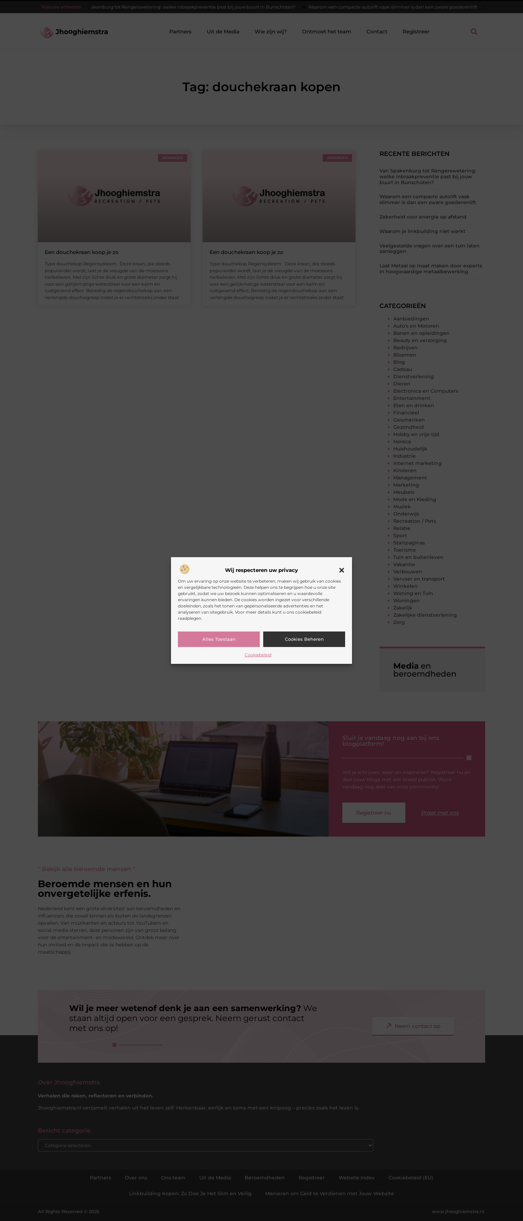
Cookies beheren (304, 639)
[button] (341, 570)
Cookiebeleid (258, 654)
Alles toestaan (219, 639)
